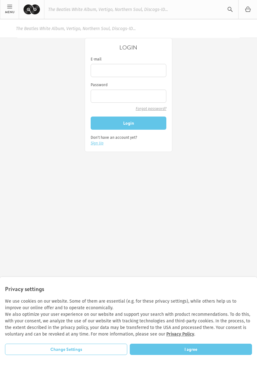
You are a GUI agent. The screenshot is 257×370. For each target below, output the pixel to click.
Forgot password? (151, 109)
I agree (190, 349)
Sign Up (97, 143)
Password (99, 85)
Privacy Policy (180, 334)
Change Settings (66, 349)
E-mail (96, 59)
